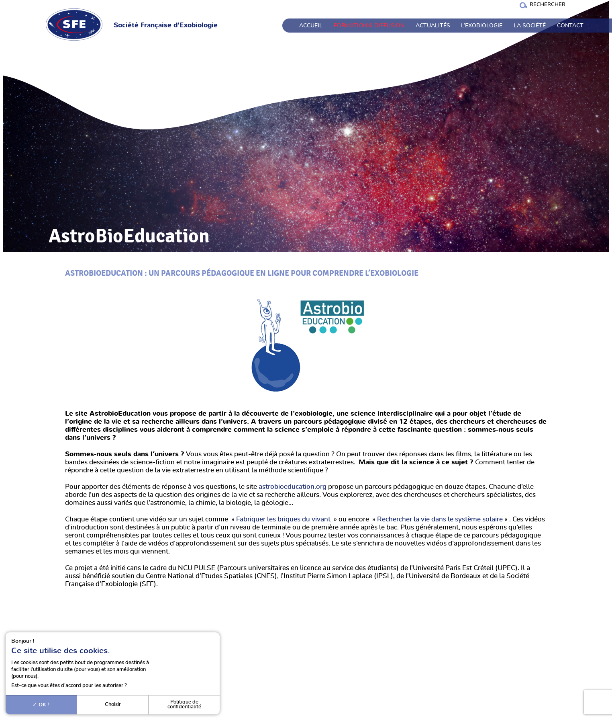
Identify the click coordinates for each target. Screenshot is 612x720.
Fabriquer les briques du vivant (283, 519)
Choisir (113, 704)
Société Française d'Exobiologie (166, 25)
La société (530, 26)
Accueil (310, 26)
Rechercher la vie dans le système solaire (440, 519)
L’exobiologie (481, 26)
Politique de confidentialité (184, 704)
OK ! (41, 705)
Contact (570, 26)
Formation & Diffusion (369, 26)
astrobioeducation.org (292, 487)
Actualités (433, 26)
